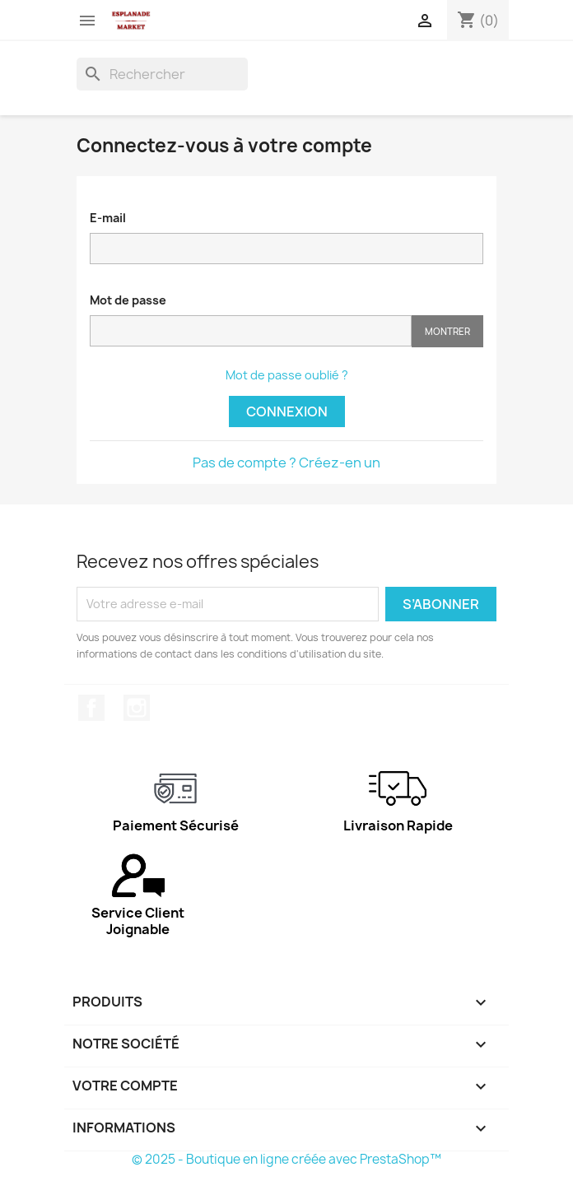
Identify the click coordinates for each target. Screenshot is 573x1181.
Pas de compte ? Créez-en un (286, 462)
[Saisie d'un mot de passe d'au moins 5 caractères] (251, 330)
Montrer (447, 331)
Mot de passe (128, 300)
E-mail (108, 218)
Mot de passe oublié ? (287, 375)
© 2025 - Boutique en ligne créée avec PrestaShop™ (286, 1159)
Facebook (91, 708)
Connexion (287, 411)
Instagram (136, 708)
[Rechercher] (162, 74)
